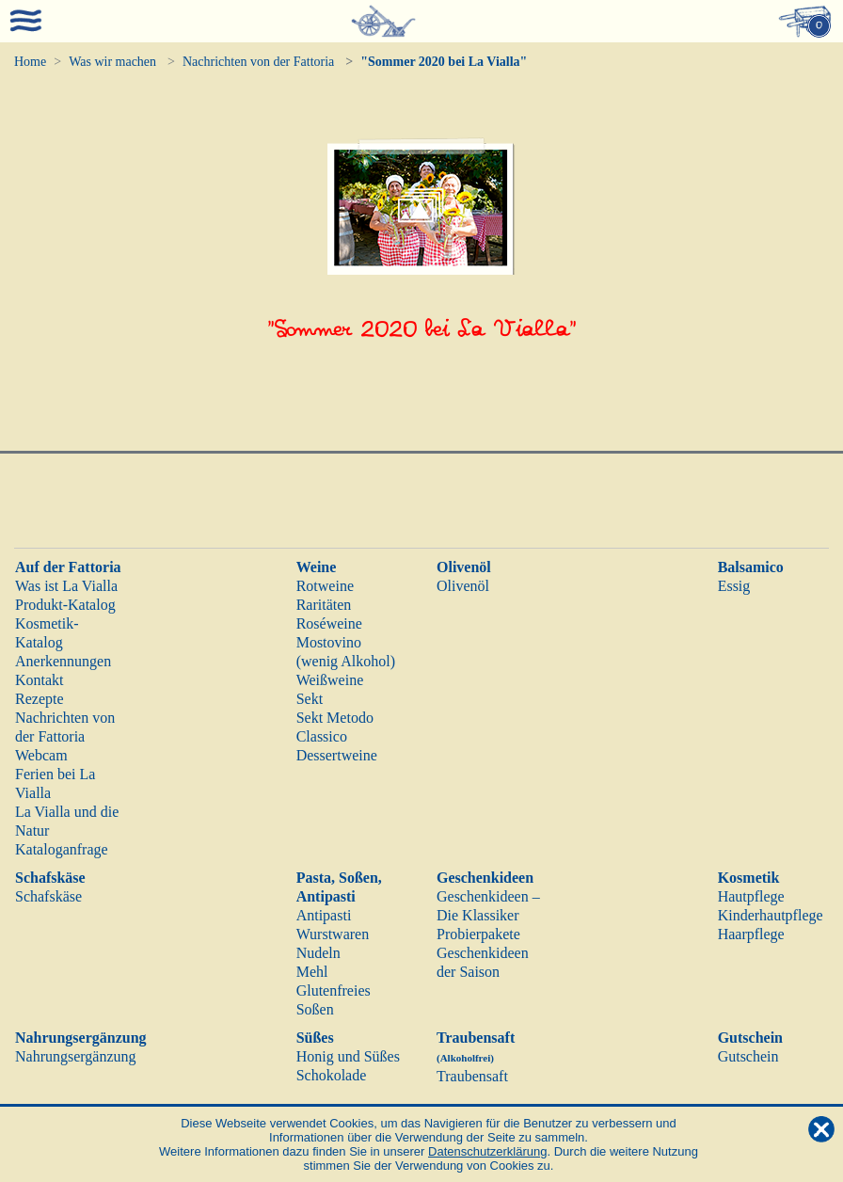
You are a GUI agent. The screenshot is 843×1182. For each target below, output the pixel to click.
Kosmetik (749, 878)
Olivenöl (464, 567)
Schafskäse (50, 878)
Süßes (315, 1038)
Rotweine (325, 586)
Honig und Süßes (348, 1056)
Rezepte (39, 699)
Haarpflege (751, 934)
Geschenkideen (485, 878)
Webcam (41, 755)
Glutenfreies (333, 990)
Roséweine (329, 623)
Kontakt (39, 680)
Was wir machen (112, 62)
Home (30, 62)
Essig (734, 586)
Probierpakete (478, 934)
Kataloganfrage (61, 849)
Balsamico (751, 567)
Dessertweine (336, 755)
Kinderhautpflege (770, 915)
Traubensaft (472, 1076)
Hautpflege (751, 896)
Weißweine (330, 680)
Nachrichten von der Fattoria (258, 62)
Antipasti (324, 915)
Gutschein (750, 1038)
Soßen (315, 1009)
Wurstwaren (333, 934)
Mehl (312, 972)
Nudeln (318, 953)
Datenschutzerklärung (487, 1151)
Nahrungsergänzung (81, 1038)
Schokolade (331, 1075)
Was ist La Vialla (66, 586)
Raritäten (324, 605)
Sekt (309, 699)
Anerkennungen (63, 661)
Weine (316, 567)
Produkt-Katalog (65, 605)
